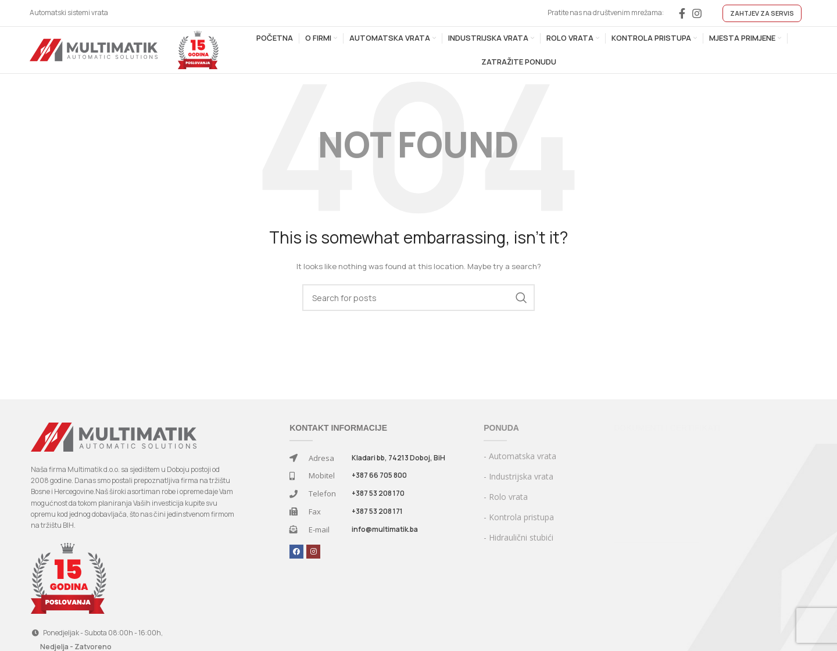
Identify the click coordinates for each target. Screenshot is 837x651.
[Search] (418, 297)
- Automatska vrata (520, 456)
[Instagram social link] (697, 13)
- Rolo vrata (506, 496)
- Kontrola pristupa (519, 517)
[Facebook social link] (682, 13)
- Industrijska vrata (518, 476)
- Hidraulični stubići (518, 537)
